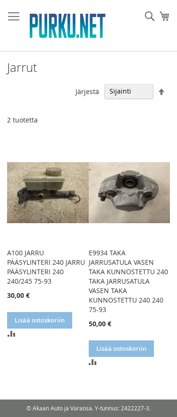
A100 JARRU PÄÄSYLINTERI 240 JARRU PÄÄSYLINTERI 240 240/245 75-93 (46, 267)
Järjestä (87, 91)
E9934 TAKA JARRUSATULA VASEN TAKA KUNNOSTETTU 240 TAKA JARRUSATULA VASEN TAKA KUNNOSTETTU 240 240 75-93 (128, 281)
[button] (11, 333)
